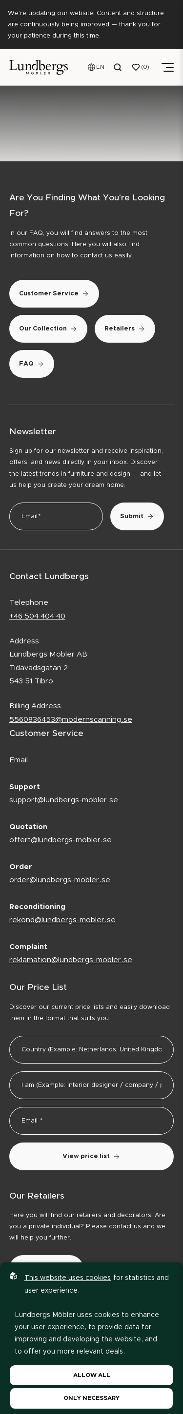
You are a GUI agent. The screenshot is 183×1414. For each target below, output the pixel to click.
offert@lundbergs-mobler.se (60, 840)
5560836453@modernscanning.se (70, 719)
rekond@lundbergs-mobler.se (62, 920)
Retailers (124, 329)
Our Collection (48, 329)
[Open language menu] (96, 67)
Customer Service (54, 294)
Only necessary (91, 1398)
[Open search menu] (118, 67)
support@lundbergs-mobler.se (63, 800)
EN (100, 67)
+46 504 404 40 (37, 616)
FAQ (31, 364)
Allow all (91, 1375)
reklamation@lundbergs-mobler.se (70, 960)
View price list (91, 1156)
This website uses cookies (67, 1278)
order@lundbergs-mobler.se (59, 880)
